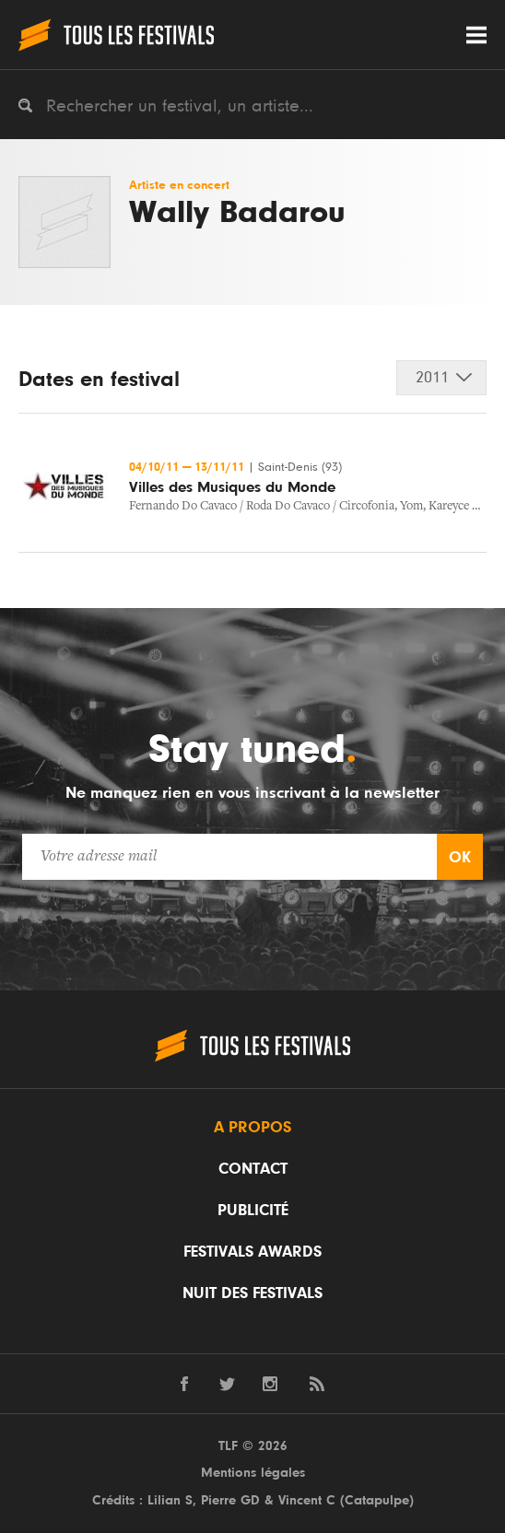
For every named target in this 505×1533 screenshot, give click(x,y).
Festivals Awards (252, 1252)
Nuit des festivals (252, 1293)
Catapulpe (377, 1500)
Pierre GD (230, 1500)
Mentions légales (253, 1473)
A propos (252, 1127)
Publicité (252, 1210)
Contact (253, 1169)
